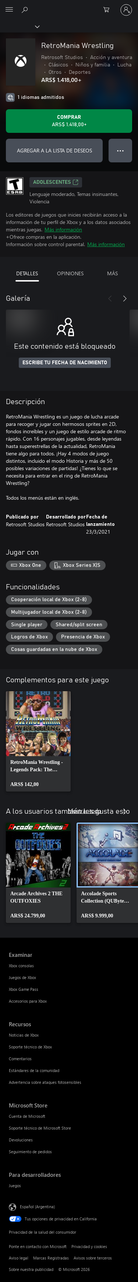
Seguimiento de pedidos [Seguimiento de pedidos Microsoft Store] (30, 1151)
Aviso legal (18, 1257)
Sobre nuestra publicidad (31, 1269)
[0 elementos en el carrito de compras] (108, 10)
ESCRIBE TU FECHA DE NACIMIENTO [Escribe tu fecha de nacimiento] (64, 362)
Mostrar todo (84, 810)
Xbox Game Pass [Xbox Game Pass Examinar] (23, 989)
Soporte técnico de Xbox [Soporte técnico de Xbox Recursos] (30, 1046)
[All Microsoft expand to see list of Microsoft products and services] (9, 10)
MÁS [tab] (112, 273)
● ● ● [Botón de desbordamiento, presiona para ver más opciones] (120, 150)
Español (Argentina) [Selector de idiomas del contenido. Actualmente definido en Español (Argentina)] (37, 1206)
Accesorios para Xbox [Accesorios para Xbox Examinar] (28, 1001)
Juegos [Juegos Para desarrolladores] (15, 1185)
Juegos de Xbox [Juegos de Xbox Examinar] (22, 977)
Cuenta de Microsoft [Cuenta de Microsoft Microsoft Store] (27, 1116)
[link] (38, 741)
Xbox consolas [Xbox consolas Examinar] (21, 965)
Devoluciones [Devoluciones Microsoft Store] (21, 1139)
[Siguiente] (124, 298)
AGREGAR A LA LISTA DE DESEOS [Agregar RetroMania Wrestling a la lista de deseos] (54, 150)
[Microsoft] (68, 5)
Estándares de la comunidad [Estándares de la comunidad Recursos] (34, 1070)
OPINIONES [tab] (70, 273)
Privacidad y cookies (89, 1246)
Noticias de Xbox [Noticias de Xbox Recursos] (24, 1035)
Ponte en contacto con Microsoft (38, 1246)
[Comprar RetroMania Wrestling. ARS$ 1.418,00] (69, 121)
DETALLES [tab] (27, 273)
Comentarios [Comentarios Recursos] (20, 1058)
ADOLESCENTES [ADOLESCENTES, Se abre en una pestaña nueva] (55, 182)
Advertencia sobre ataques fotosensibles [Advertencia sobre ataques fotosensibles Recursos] (45, 1082)
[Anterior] (110, 298)
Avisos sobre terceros (93, 1257)
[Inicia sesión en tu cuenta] (126, 10)
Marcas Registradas (51, 1257)
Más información (63, 229)
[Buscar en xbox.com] (26, 9)
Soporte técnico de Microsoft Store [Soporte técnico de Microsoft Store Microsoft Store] (40, 1128)
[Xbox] (19, 26)
